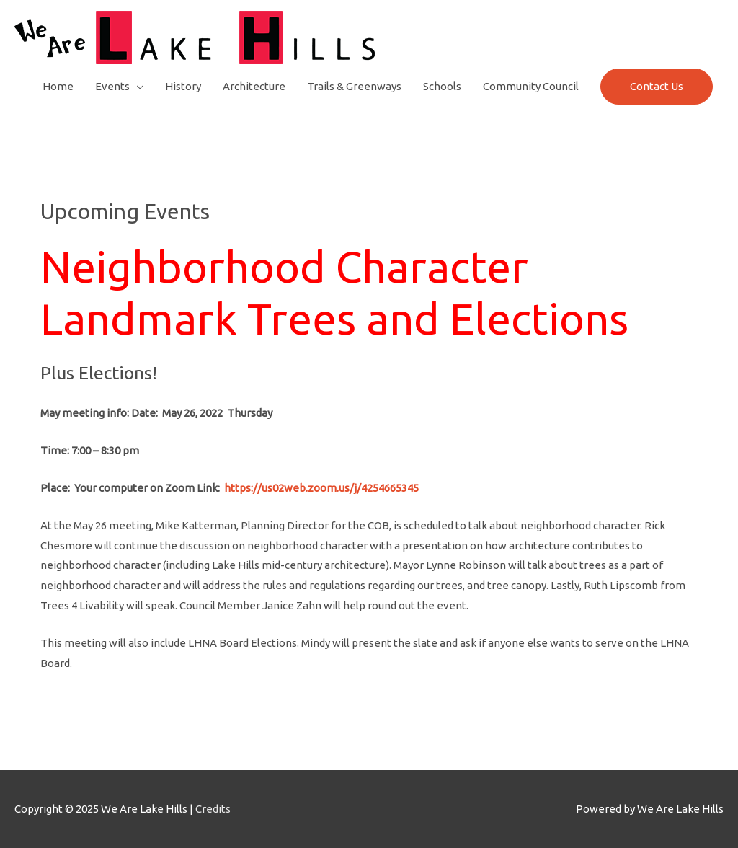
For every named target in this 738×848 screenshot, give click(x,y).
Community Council (531, 86)
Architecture (254, 86)
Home (58, 86)
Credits (213, 809)
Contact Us (656, 86)
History (183, 86)
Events (112, 86)
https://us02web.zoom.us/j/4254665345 (321, 488)
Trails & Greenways (354, 86)
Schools (442, 86)
